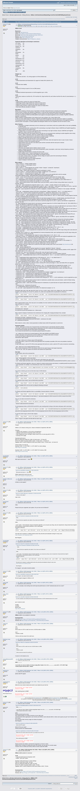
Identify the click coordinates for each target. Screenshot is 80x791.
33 (42, 18)
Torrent (20, 10)
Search (12, 12)
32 (41, 18)
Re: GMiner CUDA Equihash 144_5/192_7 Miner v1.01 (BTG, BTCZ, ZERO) (35, 612)
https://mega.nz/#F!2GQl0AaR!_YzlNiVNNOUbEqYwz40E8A (35, 620)
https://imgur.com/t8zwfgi (20, 447)
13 (17, 18)
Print (76, 19)
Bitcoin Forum (5, 15)
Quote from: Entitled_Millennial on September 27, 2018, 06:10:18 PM (28, 493)
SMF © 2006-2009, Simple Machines (45, 788)
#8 (76, 513)
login (15, 7)
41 (52, 18)
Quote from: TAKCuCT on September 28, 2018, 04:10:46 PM (27, 642)
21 (27, 18)
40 (51, 18)
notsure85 (5, 582)
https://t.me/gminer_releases (34, 39)
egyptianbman (6, 681)
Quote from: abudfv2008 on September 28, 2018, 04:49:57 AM (27, 574)
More (24, 12)
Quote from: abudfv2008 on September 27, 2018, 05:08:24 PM (27, 470)
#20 (76, 750)
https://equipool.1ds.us (38, 697)
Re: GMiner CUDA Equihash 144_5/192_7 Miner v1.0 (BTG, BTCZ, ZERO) (35, 421)
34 (43, 18)
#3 (76, 456)
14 (18, 18)
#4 (76, 467)
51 (2, 19)
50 (64, 18)
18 (23, 18)
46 (59, 18)
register (18, 7)
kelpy (59, 26)
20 (26, 18)
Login (16, 12)
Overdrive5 (5, 501)
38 (48, 18)
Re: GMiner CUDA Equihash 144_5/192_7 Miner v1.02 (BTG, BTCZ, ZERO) (36, 749)
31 (40, 18)
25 (32, 18)
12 (15, 18)
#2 (76, 422)
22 (28, 18)
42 (54, 18)
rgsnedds (54, 26)
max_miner (5, 594)
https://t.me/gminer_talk (27, 37)
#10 (76, 571)
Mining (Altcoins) (26, 15)
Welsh (23, 26)
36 (46, 18)
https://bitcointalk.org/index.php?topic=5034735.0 (32, 35)
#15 (76, 639)
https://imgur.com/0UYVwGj (21, 451)
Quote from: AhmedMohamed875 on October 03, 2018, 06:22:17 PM (28, 705)
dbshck (44, 26)
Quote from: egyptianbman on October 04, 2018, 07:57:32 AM (27, 730)
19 (24, 18)
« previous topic (68, 17)
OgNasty (39, 26)
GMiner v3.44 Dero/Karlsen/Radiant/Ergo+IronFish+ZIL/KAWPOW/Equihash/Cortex (50, 15)
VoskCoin (49, 26)
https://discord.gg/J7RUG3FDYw (26, 36)
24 (31, 18)
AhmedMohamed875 (8, 659)
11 (14, 18)
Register (20, 12)
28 (36, 18)
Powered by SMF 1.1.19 (32, 788)
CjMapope (28, 26)
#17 (76, 671)
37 (47, 18)
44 (56, 18)
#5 (76, 479)
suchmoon (34, 26)
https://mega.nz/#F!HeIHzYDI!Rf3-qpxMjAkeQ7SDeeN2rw (33, 619)
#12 (76, 594)
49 (62, 18)
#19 (76, 703)
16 (20, 18)
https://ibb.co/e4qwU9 (20, 608)
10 (13, 18)
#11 (76, 583)
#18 (76, 682)
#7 (76, 502)
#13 (76, 612)
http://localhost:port (67, 244)
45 (57, 18)
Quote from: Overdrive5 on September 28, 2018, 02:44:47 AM (28, 545)
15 (19, 18)
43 (55, 18)
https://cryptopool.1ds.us (55, 697)
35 (45, 18)
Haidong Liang (6, 639)
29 (37, 18)
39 (50, 18)
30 (38, 18)
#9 (76, 541)
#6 (76, 490)
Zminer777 (5, 24)
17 (22, 18)
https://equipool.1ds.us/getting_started (23, 535)
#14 (76, 624)
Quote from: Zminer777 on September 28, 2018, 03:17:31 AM (27, 543)
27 (34, 18)
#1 (76, 25)
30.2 (17, 10)
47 (60, 18)
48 (61, 18)
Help (9, 12)
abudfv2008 (6, 456)
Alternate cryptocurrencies (15, 15)
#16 (76, 659)
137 (5, 19)
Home (6, 12)
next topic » (76, 777)
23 (29, 18)
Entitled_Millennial (7, 479)
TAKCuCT (5, 623)
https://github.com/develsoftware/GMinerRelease (30, 33)
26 (33, 18)
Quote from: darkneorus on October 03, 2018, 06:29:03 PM (26, 723)
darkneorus (6, 670)
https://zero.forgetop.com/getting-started (24, 475)
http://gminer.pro (24, 32)
